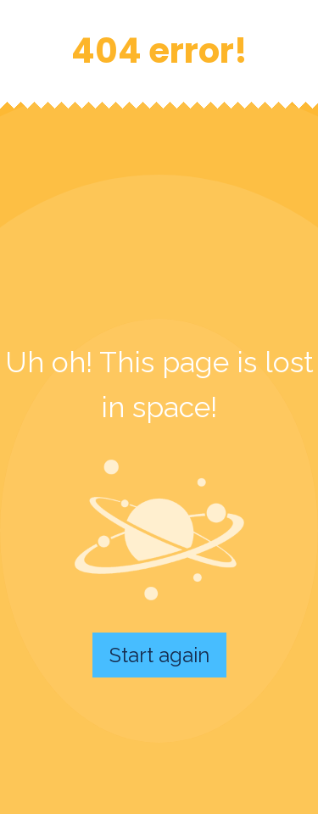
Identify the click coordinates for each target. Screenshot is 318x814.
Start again (159, 655)
